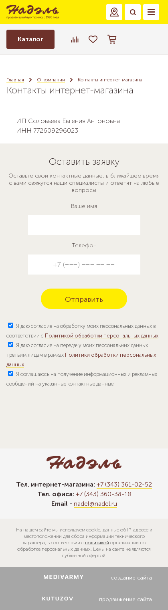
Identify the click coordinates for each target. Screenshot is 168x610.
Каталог (30, 39)
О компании (51, 80)
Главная (15, 80)
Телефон (84, 245)
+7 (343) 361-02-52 (124, 484)
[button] (114, 12)
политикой (97, 542)
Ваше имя (84, 206)
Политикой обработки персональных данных (101, 336)
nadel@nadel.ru (95, 503)
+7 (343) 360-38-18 (103, 494)
